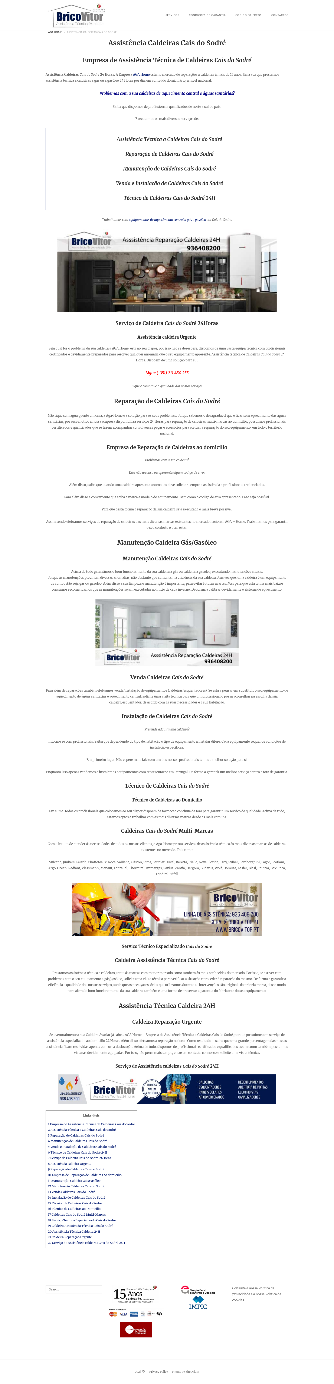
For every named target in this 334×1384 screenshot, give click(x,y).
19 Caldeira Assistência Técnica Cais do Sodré (80, 1226)
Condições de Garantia (207, 15)
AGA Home (55, 32)
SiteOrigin (192, 1372)
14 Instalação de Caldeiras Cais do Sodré (76, 1197)
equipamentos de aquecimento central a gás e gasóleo (167, 220)
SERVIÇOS (172, 15)
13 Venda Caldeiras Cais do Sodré (71, 1192)
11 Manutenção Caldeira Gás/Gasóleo (74, 1181)
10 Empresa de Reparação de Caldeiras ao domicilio (85, 1175)
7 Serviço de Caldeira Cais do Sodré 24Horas (79, 1158)
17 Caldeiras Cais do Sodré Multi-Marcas (77, 1214)
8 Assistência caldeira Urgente (69, 1164)
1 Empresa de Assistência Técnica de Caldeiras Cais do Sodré (91, 1124)
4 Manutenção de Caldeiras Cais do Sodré (77, 1141)
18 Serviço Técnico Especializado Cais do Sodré (82, 1220)
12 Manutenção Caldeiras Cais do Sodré (76, 1186)
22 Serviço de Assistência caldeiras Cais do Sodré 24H (86, 1243)
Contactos (279, 15)
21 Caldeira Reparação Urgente (70, 1237)
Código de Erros (248, 15)
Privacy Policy (158, 1372)
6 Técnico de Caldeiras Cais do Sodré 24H (77, 1152)
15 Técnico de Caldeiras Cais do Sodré (75, 1203)
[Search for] (74, 1289)
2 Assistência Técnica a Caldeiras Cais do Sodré (82, 1130)
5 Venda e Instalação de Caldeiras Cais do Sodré (82, 1147)
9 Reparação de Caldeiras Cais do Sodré (76, 1169)
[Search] (97, 1287)
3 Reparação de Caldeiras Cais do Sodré (76, 1135)
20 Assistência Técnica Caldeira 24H (74, 1231)
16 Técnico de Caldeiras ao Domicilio (74, 1209)
